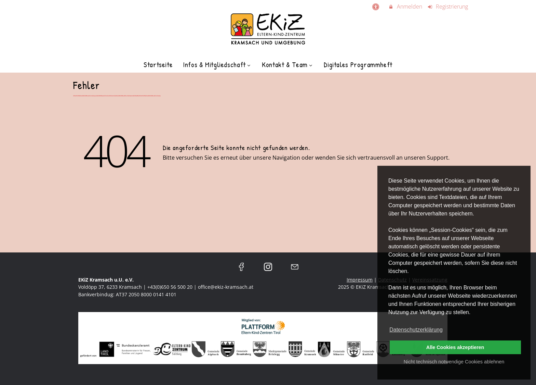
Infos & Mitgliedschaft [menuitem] (217, 64)
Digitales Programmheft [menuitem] (358, 64)
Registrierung (447, 6)
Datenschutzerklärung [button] (416, 330)
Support (437, 157)
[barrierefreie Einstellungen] (376, 6)
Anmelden (405, 6)
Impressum (360, 279)
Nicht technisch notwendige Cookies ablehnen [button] (454, 361)
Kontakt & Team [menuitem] (287, 64)
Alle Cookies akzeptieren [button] (455, 347)
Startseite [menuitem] (158, 64)
